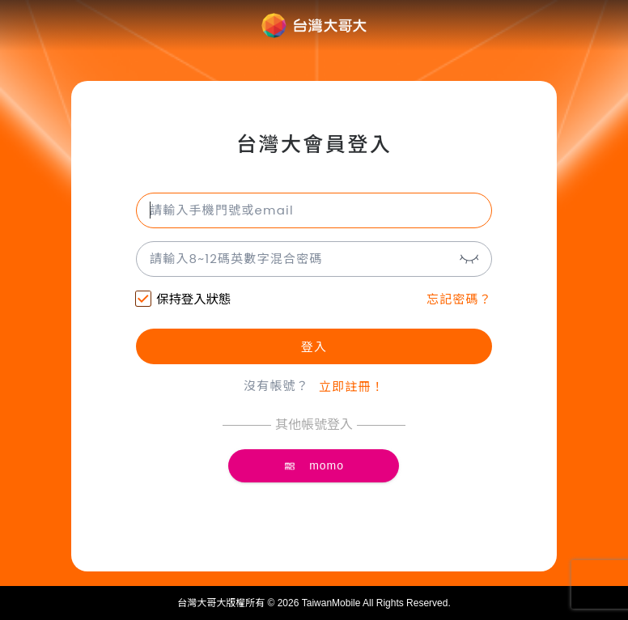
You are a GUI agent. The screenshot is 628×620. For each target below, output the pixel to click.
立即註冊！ (351, 386)
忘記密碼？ (459, 299)
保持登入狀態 (183, 300)
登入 (314, 347)
